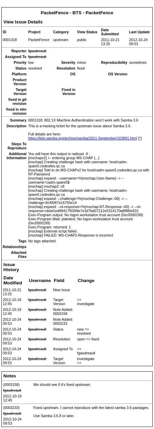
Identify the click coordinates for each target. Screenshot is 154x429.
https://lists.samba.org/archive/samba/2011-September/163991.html (82, 138)
